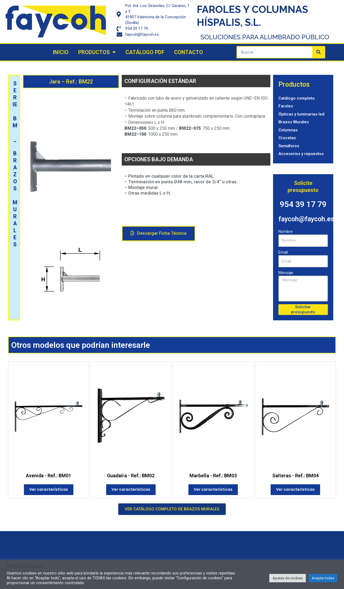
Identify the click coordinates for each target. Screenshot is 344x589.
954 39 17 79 (303, 204)
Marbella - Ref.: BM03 (213, 475)
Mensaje (285, 272)
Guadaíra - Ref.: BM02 (131, 475)
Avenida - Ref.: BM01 (48, 475)
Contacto (188, 52)
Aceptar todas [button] (323, 578)
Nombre (285, 231)
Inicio (61, 52)
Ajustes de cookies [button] (288, 578)
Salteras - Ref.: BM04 (295, 475)
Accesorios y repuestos (301, 153)
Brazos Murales (293, 122)
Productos (97, 52)
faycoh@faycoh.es (306, 219)
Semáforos (288, 145)
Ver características (48, 489)
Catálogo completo (296, 98)
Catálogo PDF (145, 52)
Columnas (288, 130)
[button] (158, 233)
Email (283, 252)
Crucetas (287, 137)
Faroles (285, 106)
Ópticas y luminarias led (301, 114)
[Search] (318, 52)
